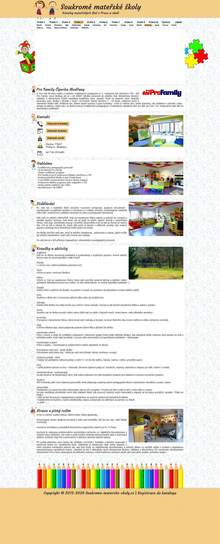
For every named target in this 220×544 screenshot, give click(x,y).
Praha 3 (66, 22)
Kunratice (113, 25)
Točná (48, 28)
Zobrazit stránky (57, 131)
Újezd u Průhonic (60, 28)
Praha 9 (141, 22)
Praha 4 (79, 22)
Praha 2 (54, 22)
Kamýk (86, 25)
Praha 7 (116, 22)
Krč (105, 25)
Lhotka (123, 25)
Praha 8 (129, 22)
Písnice (165, 25)
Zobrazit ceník (55, 138)
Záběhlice (85, 28)
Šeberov (40, 28)
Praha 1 (41, 22)
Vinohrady (74, 28)
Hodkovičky (76, 25)
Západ (178, 22)
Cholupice (58, 25)
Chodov (48, 25)
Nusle (157, 25)
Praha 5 (91, 22)
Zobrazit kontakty (57, 123)
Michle (139, 25)
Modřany (148, 25)
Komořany (96, 25)
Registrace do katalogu (157, 493)
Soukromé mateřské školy (101, 6)
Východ (166, 22)
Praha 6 (104, 22)
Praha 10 (153, 22)
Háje (67, 25)
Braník (39, 25)
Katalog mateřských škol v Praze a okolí (90, 13)
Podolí (174, 25)
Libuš (131, 25)
